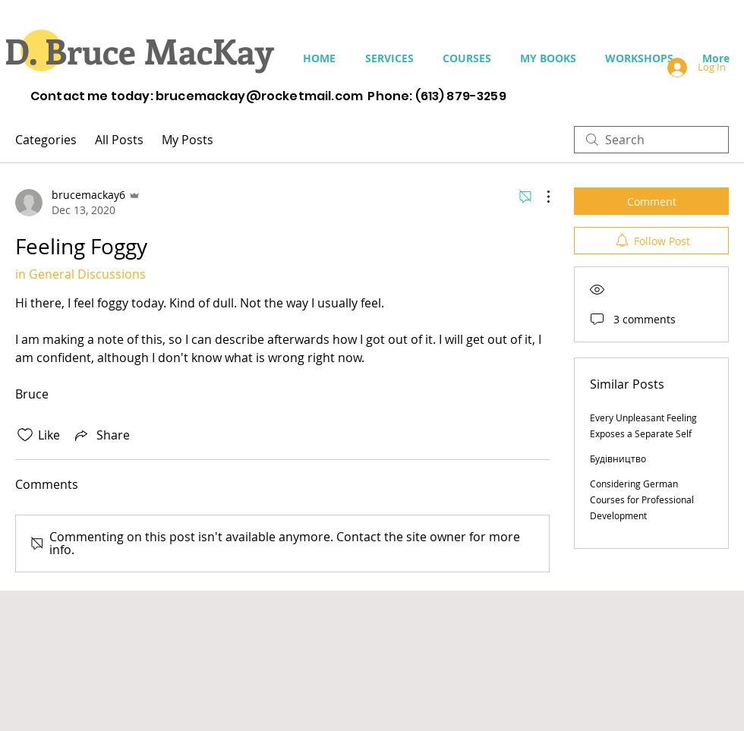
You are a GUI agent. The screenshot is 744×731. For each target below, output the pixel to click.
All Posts (119, 139)
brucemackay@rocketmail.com (259, 96)
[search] (651, 139)
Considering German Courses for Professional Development (642, 499)
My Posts (187, 139)
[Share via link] (101, 435)
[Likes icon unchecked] (25, 435)
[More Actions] (540, 196)
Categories (46, 139)
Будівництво (618, 458)
